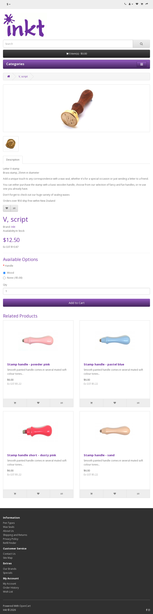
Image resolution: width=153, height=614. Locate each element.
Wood (8, 272)
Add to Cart (77, 303)
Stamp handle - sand (99, 455)
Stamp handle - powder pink (28, 364)
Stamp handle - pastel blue (104, 364)
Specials (7, 573)
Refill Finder (9, 543)
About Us (8, 531)
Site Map (8, 557)
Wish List (8, 591)
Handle (9, 265)
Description (12, 159)
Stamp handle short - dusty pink (31, 455)
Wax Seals (8, 527)
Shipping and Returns (15, 535)
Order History (11, 587)
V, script (23, 76)
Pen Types (9, 523)
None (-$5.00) (12, 277)
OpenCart (25, 606)
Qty (5, 284)
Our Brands (9, 569)
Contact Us (9, 553)
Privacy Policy (10, 539)
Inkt (13, 227)
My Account (9, 583)
